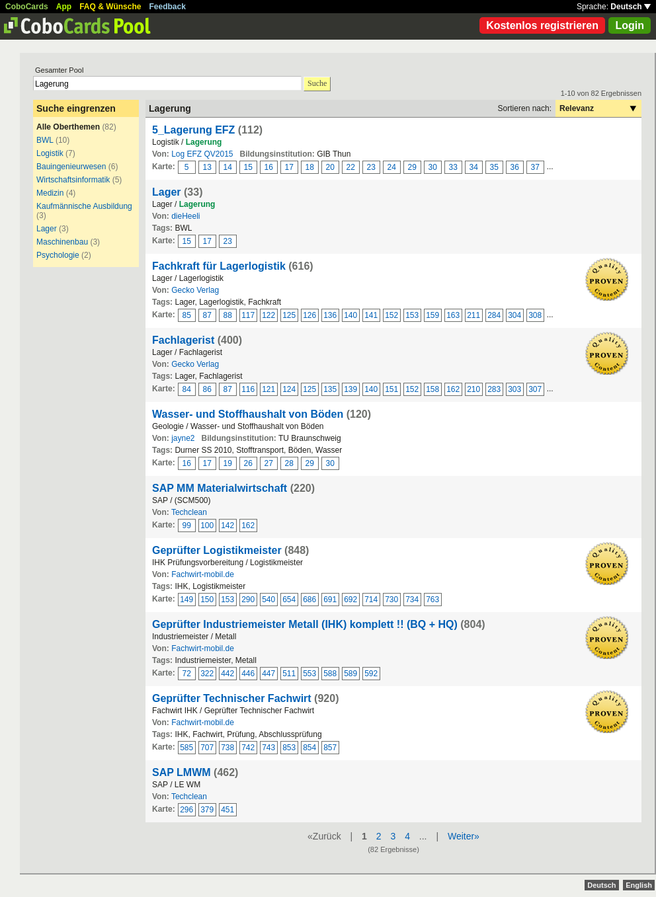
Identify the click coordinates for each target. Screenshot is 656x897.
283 (494, 389)
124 (289, 389)
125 (289, 315)
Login (629, 25)
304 (514, 315)
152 (391, 315)
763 (432, 599)
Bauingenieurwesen (71, 166)
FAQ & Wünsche (110, 6)
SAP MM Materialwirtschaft (219, 488)
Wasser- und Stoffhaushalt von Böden (247, 414)
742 (248, 747)
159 (432, 315)
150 (207, 599)
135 (330, 389)
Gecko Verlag (195, 290)
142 (227, 525)
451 (227, 809)
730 (391, 599)
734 (412, 599)
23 (371, 167)
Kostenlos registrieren (542, 25)
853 (289, 747)
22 (351, 167)
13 (207, 167)
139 (350, 389)
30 (433, 167)
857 (330, 747)
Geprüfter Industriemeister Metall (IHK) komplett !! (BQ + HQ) (305, 624)
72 (187, 673)
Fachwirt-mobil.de (202, 574)
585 (186, 747)
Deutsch (630, 6)
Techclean (189, 512)
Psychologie (57, 255)
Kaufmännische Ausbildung (84, 206)
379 (207, 809)
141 (371, 315)
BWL (45, 140)
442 (227, 673)
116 (248, 389)
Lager (46, 228)
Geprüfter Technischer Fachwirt (231, 698)
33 (453, 167)
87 (207, 315)
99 (187, 525)
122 (268, 315)
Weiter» (463, 836)
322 (207, 673)
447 (268, 673)
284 (494, 315)
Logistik (49, 153)
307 (535, 389)
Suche (317, 83)
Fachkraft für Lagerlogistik (219, 266)
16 (269, 167)
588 (330, 673)
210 (473, 389)
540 (268, 599)
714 (371, 599)
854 (309, 747)
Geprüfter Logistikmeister (217, 550)
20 (330, 167)
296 (186, 809)
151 (391, 389)
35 (494, 167)
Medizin (49, 193)
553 (309, 673)
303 (514, 389)
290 (248, 599)
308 (535, 315)
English (639, 885)
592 (371, 673)
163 (453, 315)
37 (535, 167)
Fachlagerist (183, 340)
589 (350, 673)
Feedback (167, 6)
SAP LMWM (181, 772)
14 (228, 167)
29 (412, 167)
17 (289, 167)
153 (412, 315)
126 (309, 315)
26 (248, 463)
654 (289, 599)
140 (350, 315)
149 (186, 599)
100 (207, 525)
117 (248, 315)
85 (187, 315)
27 (269, 463)
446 (248, 673)
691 (330, 599)
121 (268, 389)
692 (350, 599)
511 (289, 673)
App (63, 6)
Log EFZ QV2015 (202, 154)
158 (432, 389)
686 (309, 599)
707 (207, 747)
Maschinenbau (62, 242)
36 (515, 167)
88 (228, 315)
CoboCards (26, 6)
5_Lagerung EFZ (193, 130)
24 (392, 167)
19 (228, 463)
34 (474, 167)
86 (207, 389)
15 (248, 167)
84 (187, 389)
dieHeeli (185, 216)
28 (289, 463)
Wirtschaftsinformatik (73, 179)
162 (453, 389)
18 (310, 167)
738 (227, 747)
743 (268, 747)
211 (473, 315)
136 (330, 315)
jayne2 (182, 438)
